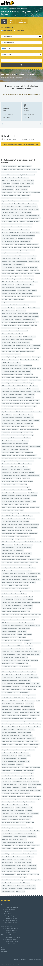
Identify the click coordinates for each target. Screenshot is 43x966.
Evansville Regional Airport (34, 458)
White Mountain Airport (22, 518)
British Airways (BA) (10, 909)
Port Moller (5, 316)
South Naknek (35, 247)
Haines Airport (24, 380)
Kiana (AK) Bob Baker (17, 565)
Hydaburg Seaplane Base (8, 287)
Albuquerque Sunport (7, 709)
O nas (2, 947)
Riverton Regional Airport (8, 778)
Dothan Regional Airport (8, 189)
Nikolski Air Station (6, 472)
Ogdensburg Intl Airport (33, 221)
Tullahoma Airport (6, 787)
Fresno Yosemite (22, 637)
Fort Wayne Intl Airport (7, 833)
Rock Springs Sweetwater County (10, 596)
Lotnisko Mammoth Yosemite (9, 761)
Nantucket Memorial (22, 169)
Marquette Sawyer (36, 579)
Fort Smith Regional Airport (33, 192)
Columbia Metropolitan (33, 261)
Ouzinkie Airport (10, 478)
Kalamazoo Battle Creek (23, 440)
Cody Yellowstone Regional (8, 186)
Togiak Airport (20, 885)
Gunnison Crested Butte (8, 466)
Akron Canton (28, 810)
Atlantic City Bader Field (8, 530)
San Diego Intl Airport (28, 778)
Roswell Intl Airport (6, 686)
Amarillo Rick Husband (34, 169)
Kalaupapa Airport (29, 397)
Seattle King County (28, 417)
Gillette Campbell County (8, 377)
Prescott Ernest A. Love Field (29, 865)
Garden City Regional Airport (25, 640)
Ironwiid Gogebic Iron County (23, 287)
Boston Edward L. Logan (8, 539)
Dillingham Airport (21, 631)
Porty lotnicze (12, 8)
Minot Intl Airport (16, 579)
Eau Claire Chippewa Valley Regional (11, 828)
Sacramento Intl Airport (8, 417)
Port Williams (5, 209)
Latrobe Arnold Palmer (7, 573)
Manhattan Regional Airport (30, 851)
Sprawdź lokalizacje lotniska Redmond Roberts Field (21, 144)
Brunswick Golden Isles (7, 331)
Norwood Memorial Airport (23, 588)
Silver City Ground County (34, 784)
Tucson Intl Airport (6, 605)
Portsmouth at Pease (7, 229)
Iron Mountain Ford (22, 839)
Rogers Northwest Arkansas (9, 507)
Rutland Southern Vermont (31, 322)
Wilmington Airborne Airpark (9, 386)
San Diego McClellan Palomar (9, 325)
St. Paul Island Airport (34, 420)
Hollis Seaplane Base (7, 614)
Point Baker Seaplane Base (19, 845)
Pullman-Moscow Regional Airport (19, 776)
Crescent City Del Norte (33, 813)
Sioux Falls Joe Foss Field (8, 556)
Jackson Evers (29, 648)
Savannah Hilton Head (18, 686)
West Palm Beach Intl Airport (24, 859)
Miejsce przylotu (5, 40)
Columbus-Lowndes (7, 836)
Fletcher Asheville (6, 258)
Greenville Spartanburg (7, 198)
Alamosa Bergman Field (8, 438)
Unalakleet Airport (17, 605)
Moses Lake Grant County (8, 307)
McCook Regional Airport (18, 299)
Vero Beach (19, 888)
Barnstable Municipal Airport (21, 562)
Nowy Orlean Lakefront (8, 582)
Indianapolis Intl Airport (18, 472)
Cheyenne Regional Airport (27, 822)
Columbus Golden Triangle (19, 836)
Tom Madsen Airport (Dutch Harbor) (11, 706)
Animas (4, 273)
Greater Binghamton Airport (19, 258)
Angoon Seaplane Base (7, 348)
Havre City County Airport (23, 469)
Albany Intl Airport (17, 250)
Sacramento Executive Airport (21, 871)
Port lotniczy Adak (19, 527)
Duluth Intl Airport (27, 365)
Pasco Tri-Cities (6, 776)
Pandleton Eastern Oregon (8, 495)
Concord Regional (6, 521)
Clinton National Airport (8, 481)
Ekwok (3, 478)
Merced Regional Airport (24, 755)
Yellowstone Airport (16, 342)
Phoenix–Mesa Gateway (22, 305)
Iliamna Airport (29, 646)
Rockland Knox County (7, 871)
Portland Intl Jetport (7, 414)
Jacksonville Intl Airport (33, 475)
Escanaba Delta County (27, 828)
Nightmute (19, 856)
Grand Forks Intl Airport (29, 833)
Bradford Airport (33, 533)
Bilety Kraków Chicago (11, 943)
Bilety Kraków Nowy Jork (11, 939)
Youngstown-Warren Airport (25, 608)
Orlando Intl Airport (33, 492)
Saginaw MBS (5, 576)
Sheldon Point (5, 698)
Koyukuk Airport (36, 391)
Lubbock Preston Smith (7, 657)
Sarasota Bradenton (25, 241)
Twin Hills (4, 888)
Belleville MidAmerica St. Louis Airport (11, 354)
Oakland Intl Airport (28, 856)
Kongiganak (35, 206)
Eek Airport (5, 458)
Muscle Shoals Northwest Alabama (10, 403)
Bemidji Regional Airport (8, 807)
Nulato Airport (18, 582)
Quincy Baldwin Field (7, 700)
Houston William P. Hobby (31, 741)
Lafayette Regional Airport (21, 657)
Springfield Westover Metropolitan (20, 521)
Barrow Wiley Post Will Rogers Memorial (12, 357)
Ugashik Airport (15, 339)
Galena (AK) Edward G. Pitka (26, 461)
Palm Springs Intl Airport (8, 319)
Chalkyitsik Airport (36, 721)
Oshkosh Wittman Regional (8, 859)
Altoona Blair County (20, 255)
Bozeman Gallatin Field (18, 622)
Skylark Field (17, 203)
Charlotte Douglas (32, 267)
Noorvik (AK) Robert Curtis (8, 588)
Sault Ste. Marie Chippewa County (10, 513)
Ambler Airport (15, 435)
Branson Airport (28, 227)
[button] (39, 124)
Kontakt (3, 949)
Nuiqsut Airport (19, 406)
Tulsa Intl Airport (16, 426)
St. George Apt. (18, 599)
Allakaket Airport (36, 799)
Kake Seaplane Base (16, 206)
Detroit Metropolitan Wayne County (23, 544)
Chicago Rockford (6, 264)
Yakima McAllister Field (7, 703)
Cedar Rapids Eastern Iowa (26, 816)
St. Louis (39, 542)
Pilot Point (20, 227)
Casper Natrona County (35, 724)
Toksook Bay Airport (20, 672)
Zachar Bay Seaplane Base (15, 394)
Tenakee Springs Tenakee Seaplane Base (12, 336)
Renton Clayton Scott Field (32, 683)
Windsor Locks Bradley (22, 804)
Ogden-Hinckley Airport (30, 406)
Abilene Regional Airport (8, 527)
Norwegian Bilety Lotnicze (12, 916)
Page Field (36, 830)
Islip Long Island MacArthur (19, 475)
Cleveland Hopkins (23, 449)
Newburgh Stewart (23, 880)
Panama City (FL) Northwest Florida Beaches (13, 674)
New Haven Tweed (6, 646)
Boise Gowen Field (30, 620)
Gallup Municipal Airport (8, 284)
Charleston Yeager (19, 452)
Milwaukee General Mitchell (32, 215)
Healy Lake (16, 380)
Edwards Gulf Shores (21, 559)
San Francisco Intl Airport (8, 420)
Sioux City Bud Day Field (27, 423)
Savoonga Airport (24, 513)
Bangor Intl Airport (35, 715)
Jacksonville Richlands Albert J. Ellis (10, 767)
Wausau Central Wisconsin (8, 440)
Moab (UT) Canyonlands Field (9, 628)
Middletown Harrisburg (18, 215)
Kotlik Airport (5, 391)
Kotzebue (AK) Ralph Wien (15, 224)
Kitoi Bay (34, 290)
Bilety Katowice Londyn (11, 930)
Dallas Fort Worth (6, 825)
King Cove (18, 478)
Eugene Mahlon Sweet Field (8, 192)
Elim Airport (28, 799)
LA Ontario (4, 585)
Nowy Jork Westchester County (10, 221)
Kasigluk (4, 750)
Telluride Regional (35, 602)
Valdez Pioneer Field (28, 605)
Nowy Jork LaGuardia (21, 307)
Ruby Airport (18, 319)
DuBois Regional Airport (31, 455)
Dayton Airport (29, 452)
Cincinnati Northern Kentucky (9, 842)
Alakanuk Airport (32, 172)
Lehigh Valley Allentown (8, 253)
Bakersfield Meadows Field (8, 804)
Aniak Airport (17, 348)
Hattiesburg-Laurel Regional (22, 198)
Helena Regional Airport (19, 738)
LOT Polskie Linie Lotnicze (11, 907)
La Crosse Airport (6, 299)
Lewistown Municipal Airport (9, 169)
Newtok (15, 608)
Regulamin (4, 951)
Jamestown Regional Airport (24, 290)
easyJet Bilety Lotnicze (11, 922)
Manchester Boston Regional (29, 576)
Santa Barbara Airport (20, 244)
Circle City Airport (29, 472)
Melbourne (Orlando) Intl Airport (10, 666)
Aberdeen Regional (6, 611)
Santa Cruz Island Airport (8, 882)
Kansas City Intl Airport (8, 663)
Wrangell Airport (6, 342)
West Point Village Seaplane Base (24, 293)
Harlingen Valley (37, 643)
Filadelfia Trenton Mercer (8, 677)
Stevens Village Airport (7, 244)
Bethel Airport (25, 715)
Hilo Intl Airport (27, 565)
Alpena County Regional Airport (23, 438)
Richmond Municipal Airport (21, 504)
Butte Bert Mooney (7, 622)
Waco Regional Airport (22, 724)
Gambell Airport (18, 833)
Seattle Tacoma (6, 689)
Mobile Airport (15, 351)
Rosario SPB (19, 778)
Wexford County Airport (22, 446)
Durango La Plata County (34, 726)
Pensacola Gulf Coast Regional (22, 498)
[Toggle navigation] (40, 3)
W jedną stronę (20, 30)
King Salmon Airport (29, 614)
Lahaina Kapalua (33, 386)
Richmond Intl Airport (19, 683)
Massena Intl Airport (7, 669)
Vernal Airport (14, 793)
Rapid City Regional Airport (8, 868)
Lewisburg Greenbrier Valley (33, 573)
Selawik (34, 888)
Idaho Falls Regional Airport (26, 383)
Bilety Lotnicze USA (6, 935)
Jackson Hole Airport (34, 744)
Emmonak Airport (27, 634)
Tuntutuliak (32, 518)
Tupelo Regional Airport (32, 244)
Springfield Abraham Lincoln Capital (11, 423)
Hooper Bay (5, 839)
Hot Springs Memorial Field (17, 741)
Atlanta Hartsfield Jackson (19, 172)
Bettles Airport (27, 357)
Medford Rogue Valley (21, 484)
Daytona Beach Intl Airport (23, 186)
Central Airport (31, 539)
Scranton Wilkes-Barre (22, 533)
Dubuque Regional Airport (8, 455)
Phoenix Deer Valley (22, 313)
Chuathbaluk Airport (16, 542)
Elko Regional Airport (7, 550)
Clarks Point (36, 359)
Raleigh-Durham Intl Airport (9, 232)
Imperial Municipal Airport (27, 706)
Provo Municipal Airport (24, 680)
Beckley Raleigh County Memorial (26, 175)
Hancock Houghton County (26, 183)
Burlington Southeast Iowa (8, 446)
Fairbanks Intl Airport (7, 276)
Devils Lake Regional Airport (9, 634)
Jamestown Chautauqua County (10, 388)
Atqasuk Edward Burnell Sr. (8, 533)
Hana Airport (18, 284)
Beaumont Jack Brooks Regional (28, 718)
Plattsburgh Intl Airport (31, 674)
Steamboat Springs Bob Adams (27, 235)
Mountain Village (26, 579)
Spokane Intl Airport (26, 195)
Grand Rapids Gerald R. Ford (25, 735)
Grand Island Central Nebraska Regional (12, 643)
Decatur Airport (20, 455)
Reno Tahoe (5, 322)
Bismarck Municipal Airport (8, 536)
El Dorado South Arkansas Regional (17, 458)
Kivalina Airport (23, 209)
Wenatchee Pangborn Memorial (23, 547)
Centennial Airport (19, 703)
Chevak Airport (11, 888)
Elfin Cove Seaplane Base (8, 729)
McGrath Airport (18, 851)
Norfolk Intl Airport (6, 770)
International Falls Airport (8, 648)
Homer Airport (5, 741)
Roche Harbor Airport (22, 868)
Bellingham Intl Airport (22, 443)
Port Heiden (21, 501)
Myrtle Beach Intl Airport (8, 406)
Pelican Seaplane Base (7, 591)
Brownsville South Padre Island (21, 177)
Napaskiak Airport (33, 313)
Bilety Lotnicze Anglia (6, 926)
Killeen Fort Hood (6, 565)
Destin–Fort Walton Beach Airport (10, 429)
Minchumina (32, 750)
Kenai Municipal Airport (21, 273)
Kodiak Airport (17, 709)
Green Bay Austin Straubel (8, 559)
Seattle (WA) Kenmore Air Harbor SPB (27, 325)
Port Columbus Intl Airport (29, 542)
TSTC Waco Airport (7, 362)
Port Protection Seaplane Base (31, 316)
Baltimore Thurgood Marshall (33, 796)
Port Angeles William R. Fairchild (32, 625)
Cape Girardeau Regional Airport (10, 816)
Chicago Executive (25, 721)
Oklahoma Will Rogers (33, 307)
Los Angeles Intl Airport (25, 570)
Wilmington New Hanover (24, 166)
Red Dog (31, 776)
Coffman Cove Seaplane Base (32, 651)
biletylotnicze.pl (4, 8)
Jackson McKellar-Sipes (23, 487)
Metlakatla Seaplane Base (8, 764)
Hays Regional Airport (7, 203)
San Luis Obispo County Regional (10, 235)
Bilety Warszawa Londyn (11, 928)
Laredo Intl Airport (36, 296)
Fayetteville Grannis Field (35, 412)
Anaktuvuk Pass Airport (26, 530)
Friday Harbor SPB (6, 461)
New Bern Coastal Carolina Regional (11, 553)
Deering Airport (23, 726)
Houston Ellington (6, 383)
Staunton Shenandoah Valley (25, 238)
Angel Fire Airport (6, 351)
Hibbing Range (27, 643)
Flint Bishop (15, 461)
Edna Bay (19, 634)
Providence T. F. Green (30, 501)
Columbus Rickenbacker (8, 452)
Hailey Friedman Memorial (21, 331)
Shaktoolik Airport (15, 328)
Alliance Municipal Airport (28, 709)
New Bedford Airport (7, 830)
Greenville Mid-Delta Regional (9, 464)
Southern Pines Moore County (9, 784)
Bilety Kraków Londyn (10, 932)
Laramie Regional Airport (13, 750)
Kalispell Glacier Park (26, 553)
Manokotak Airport (6, 845)
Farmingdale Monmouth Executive (10, 718)
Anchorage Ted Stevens (7, 255)
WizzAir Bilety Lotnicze (11, 918)
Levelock (18, 654)
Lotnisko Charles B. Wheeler (9, 487)
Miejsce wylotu (4, 34)
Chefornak (4, 726)
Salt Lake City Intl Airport (20, 877)
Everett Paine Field (27, 224)
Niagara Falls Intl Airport (8, 744)
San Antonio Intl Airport (23, 507)
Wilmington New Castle (18, 799)
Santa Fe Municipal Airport (26, 596)
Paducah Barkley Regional (8, 310)
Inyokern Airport (6, 206)
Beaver (29, 247)
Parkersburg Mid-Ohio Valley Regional (11, 865)
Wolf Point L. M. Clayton (29, 582)
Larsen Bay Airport (30, 568)
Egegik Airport (18, 368)
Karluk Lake (35, 388)
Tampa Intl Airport (30, 698)
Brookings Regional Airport (8, 261)
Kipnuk (36, 747)
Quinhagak (4, 394)
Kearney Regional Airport (8, 547)
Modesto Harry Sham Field (8, 305)
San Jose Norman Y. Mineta (8, 692)
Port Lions (25, 585)
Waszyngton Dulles (7, 608)
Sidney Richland (16, 611)
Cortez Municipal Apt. (35, 446)
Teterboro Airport (6, 426)
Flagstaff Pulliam (18, 276)
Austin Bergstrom (34, 348)
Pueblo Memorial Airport (8, 594)
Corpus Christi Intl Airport (22, 270)
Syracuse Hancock (34, 513)
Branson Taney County (32, 677)
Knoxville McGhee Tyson (27, 426)
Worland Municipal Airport (8, 891)
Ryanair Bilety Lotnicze (11, 920)
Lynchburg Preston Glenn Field (9, 755)
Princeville (4, 166)
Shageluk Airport (6, 328)
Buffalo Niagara (6, 721)
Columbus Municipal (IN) (17, 432)
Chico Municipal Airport (26, 359)
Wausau (33, 802)
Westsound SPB (6, 432)
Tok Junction (19, 882)
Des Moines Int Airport (7, 368)
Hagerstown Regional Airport (9, 201)
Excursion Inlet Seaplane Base (9, 371)
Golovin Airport (19, 377)
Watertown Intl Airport (7, 617)
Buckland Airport (31, 258)
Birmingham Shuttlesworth (8, 443)
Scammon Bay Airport (7, 599)
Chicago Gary (5, 449)
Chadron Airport (29, 622)
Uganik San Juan (6, 339)
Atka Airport (16, 712)
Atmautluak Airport (31, 255)
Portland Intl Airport (21, 310)
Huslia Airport (15, 383)
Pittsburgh (17, 773)
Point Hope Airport (32, 495)
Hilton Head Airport (7, 738)
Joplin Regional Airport (7, 568)
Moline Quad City (6, 579)
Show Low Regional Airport (23, 692)
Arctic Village (25, 348)
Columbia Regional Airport (8, 270)
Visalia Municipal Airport (20, 247)
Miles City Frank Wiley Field (28, 302)
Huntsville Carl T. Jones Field (9, 469)
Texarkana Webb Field (7, 247)
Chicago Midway (6, 625)
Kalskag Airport (6, 293)
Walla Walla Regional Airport (9, 802)
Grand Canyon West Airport (24, 732)
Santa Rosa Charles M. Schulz (22, 602)
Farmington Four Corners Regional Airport (12, 374)
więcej (17, 964)
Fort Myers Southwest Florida (9, 640)
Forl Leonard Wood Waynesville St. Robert (12, 333)
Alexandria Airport (18, 614)
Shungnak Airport (21, 874)
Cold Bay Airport (36, 357)
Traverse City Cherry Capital (21, 790)
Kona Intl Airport (25, 611)
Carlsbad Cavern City (24, 819)
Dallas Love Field (34, 270)
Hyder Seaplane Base (24, 793)
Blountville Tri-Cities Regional (9, 516)
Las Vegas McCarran (33, 209)
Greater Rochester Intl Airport (16, 322)
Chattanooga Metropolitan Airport (10, 359)
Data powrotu (4, 52)
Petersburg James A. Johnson (9, 501)
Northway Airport (31, 672)
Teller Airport (26, 882)
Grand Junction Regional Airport (25, 279)
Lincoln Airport (18, 481)
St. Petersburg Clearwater (20, 412)
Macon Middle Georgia (15, 576)
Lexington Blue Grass (7, 851)
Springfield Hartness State (8, 345)
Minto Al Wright (6, 854)
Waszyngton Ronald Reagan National (29, 429)
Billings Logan (5, 620)
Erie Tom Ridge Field (18, 550)
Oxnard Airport (30, 770)
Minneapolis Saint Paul (24, 666)
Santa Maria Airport (28, 599)
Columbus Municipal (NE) (8, 672)
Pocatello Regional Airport (20, 591)
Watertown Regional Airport (23, 345)
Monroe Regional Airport (8, 218)
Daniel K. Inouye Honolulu (21, 466)
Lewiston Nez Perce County (21, 752)
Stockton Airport (28, 432)
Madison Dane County (16, 854)
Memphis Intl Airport (7, 400)
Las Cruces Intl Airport (7, 752)
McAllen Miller (34, 660)
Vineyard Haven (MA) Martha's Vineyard (12, 524)
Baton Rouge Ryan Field (8, 180)
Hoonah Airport (21, 201)
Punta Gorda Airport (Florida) (9, 313)
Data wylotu (4, 46)
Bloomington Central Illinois (23, 536)
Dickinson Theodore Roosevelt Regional (11, 365)
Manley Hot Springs (34, 400)
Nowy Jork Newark (31, 669)
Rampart (30, 414)
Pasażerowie (3, 57)
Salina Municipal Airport (17, 510)
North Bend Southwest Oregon (9, 409)
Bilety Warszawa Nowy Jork (12, 937)
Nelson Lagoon (19, 764)
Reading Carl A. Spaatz (21, 594)
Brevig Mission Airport (29, 250)
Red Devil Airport (32, 868)
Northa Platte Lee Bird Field (9, 397)
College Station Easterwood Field (10, 819)
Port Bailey (4, 570)
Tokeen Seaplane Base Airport (19, 787)
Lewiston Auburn (29, 703)
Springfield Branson (31, 689)
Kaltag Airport (5, 747)
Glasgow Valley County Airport (9, 735)
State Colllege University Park (9, 238)
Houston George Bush (7, 562)
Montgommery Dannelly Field (20, 400)
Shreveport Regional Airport (19, 781)
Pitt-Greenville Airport (7, 862)
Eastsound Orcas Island (34, 273)
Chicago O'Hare (6, 183)
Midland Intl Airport (7, 215)
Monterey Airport (19, 218)
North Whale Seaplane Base (9, 796)
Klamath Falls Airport (19, 573)
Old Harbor (5, 224)
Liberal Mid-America (18, 848)
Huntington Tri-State (28, 284)
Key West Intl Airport (21, 729)
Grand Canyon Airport (14, 195)
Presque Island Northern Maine (9, 680)
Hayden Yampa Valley (7, 380)
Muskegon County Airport (21, 663)
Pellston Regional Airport (27, 773)
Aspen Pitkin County (7, 172)
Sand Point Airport (6, 781)
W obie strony (7, 30)
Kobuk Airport (22, 221)
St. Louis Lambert (6, 799)
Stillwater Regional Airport (28, 695)
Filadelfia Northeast (21, 495)
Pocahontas (37, 591)
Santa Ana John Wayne (33, 781)
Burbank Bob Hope (19, 810)
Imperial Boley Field (7, 475)
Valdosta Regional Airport (8, 518)
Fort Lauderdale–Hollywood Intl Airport (23, 830)
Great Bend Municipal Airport (9, 279)
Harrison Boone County (32, 201)
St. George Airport (35, 345)
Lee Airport (38, 614)
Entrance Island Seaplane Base (31, 524)
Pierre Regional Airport (7, 498)
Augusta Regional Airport (31, 527)
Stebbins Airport (31, 700)
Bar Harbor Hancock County (27, 351)
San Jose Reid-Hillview (7, 683)
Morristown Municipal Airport (9, 490)
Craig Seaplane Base (29, 180)
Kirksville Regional (20, 648)
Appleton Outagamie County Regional (11, 715)
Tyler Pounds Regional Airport (25, 516)
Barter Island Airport (21, 261)
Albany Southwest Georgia (27, 435)
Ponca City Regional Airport (15, 316)
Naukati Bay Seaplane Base (9, 856)
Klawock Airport (21, 747)
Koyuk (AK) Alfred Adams (8, 654)
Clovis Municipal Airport (24, 628)
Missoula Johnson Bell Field (24, 490)
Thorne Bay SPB (14, 209)
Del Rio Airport (10, 273)
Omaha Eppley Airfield (26, 767)
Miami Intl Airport (22, 758)
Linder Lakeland (35, 654)
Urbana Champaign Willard (8, 724)
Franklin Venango (21, 192)
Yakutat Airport (21, 796)
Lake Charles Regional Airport (9, 212)
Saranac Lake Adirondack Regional (10, 241)
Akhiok (17, 530)
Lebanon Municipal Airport (23, 296)
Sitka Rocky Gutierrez (7, 877)
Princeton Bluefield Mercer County (23, 807)
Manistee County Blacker (23, 660)
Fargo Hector (31, 729)
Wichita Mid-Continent (18, 646)
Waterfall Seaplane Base (33, 845)
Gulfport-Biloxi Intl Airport (24, 464)
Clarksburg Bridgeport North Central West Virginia (14, 267)
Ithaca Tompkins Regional (21, 744)
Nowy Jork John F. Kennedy (20, 492)
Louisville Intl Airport (29, 848)
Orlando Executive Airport (19, 770)
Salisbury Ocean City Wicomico (32, 686)
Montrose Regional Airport (27, 403)
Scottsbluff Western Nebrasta (9, 175)
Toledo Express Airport (7, 790)
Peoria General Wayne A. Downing (22, 862)
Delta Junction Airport (7, 544)
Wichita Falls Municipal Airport (9, 880)
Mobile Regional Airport (23, 761)
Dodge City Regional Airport (9, 631)
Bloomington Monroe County (17, 620)
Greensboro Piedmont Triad (31, 377)
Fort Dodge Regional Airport (9, 732)
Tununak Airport (32, 787)
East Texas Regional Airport (24, 212)
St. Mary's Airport (14, 391)
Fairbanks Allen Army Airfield (9, 637)
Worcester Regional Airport (15, 585)
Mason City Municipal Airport (9, 758)
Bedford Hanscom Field (32, 617)
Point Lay (30, 591)
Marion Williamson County (30, 854)
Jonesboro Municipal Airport (9, 290)
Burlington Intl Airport (20, 539)
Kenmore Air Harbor (19, 568)
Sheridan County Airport (21, 420)
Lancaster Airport (12, 166)
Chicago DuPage (6, 542)
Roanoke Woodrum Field (23, 232)
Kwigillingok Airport (13, 570)
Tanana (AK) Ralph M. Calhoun (17, 698)
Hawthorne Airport (31, 836)
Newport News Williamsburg (9, 227)
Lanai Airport (20, 397)
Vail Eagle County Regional (29, 368)
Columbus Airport (6, 435)
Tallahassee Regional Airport (9, 885)
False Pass (12, 747)
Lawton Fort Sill (26, 478)
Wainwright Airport (7, 712)
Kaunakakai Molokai (7, 250)
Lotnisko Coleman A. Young (18, 825)
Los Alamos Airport (6, 848)
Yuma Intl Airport (20, 891)
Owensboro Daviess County (25, 409)
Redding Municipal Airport (29, 319)
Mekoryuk (37, 403)
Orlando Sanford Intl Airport (18, 689)
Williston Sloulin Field (22, 386)
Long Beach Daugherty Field (9, 296)
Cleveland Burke (14, 449)
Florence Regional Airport (24, 371)
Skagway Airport (6, 510)
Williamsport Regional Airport (29, 203)
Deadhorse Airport (34, 507)
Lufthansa (7, 911)
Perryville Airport (26, 654)
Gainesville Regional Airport (9, 281)
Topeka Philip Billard (30, 885)
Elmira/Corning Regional (21, 189)
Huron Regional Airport (35, 380)
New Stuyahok (29, 747)
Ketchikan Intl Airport (25, 391)
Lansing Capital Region (28, 394)
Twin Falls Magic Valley (35, 790)
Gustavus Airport (21, 281)
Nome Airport (36, 767)
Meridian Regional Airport (8, 484)
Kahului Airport (26, 342)
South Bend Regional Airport (9, 874)
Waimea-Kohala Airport (19, 669)
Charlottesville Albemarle (18, 264)
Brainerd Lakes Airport (7, 810)
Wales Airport (27, 888)
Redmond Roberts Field (7, 504)
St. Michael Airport (26, 328)
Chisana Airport (17, 362)
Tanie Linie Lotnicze (6, 913)
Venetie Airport (6, 793)
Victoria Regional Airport (19, 700)
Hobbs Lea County (30, 738)
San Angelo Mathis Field (33, 874)
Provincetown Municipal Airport (21, 229)
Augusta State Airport (20, 617)
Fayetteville (5, 195)
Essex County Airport (20, 813)
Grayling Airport (27, 206)
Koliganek (30, 842)
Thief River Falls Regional (29, 336)
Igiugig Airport (12, 839)
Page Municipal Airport (7, 412)
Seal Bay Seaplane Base (35, 880)
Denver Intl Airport (13, 726)
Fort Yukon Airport (28, 374)
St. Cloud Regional (22, 784)
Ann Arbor (36, 712)
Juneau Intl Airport (22, 842)
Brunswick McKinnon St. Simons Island (11, 695)
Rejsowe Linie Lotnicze (7, 905)
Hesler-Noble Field (28, 481)
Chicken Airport (15, 183)
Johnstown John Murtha (25, 388)
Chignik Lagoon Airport (7, 651)
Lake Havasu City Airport (34, 559)
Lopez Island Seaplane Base (9, 660)
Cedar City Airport (15, 721)
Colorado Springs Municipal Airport (10, 822)
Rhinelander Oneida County (20, 414)
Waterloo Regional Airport (26, 712)
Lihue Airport (24, 750)
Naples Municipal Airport (23, 802)
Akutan (13, 293)
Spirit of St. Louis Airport (8, 602)
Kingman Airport (34, 562)
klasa (2, 27)
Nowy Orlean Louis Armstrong (32, 218)
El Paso (39, 368)
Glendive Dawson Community (22, 556)
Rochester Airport (34, 232)
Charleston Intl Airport (16, 625)
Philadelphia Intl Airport (8, 773)
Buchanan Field (18, 180)
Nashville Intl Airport (7, 177)
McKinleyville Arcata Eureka (22, 253)
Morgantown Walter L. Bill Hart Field (11, 302)
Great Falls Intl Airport (31, 281)
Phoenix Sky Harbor (21, 677)
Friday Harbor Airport (28, 276)
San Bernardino (18, 417)
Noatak (38, 700)
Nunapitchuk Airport (7, 492)
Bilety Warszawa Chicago (11, 941)
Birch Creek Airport (19, 651)
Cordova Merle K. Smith (8, 813)
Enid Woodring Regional (26, 339)
